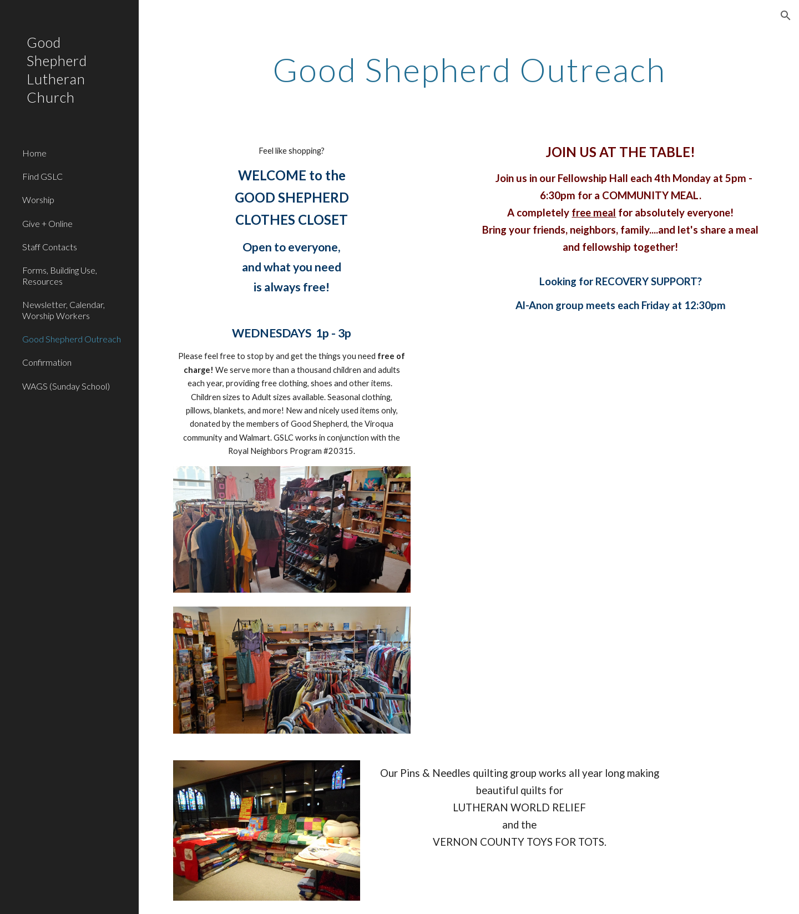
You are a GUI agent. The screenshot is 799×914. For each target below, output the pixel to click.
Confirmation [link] (47, 362)
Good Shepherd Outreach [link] (71, 339)
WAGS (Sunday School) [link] (66, 386)
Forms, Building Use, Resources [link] (59, 275)
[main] (469, 69)
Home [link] (34, 153)
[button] (785, 15)
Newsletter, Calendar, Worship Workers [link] (63, 309)
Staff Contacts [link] (49, 246)
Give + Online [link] (47, 223)
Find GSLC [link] (42, 176)
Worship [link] (38, 199)
